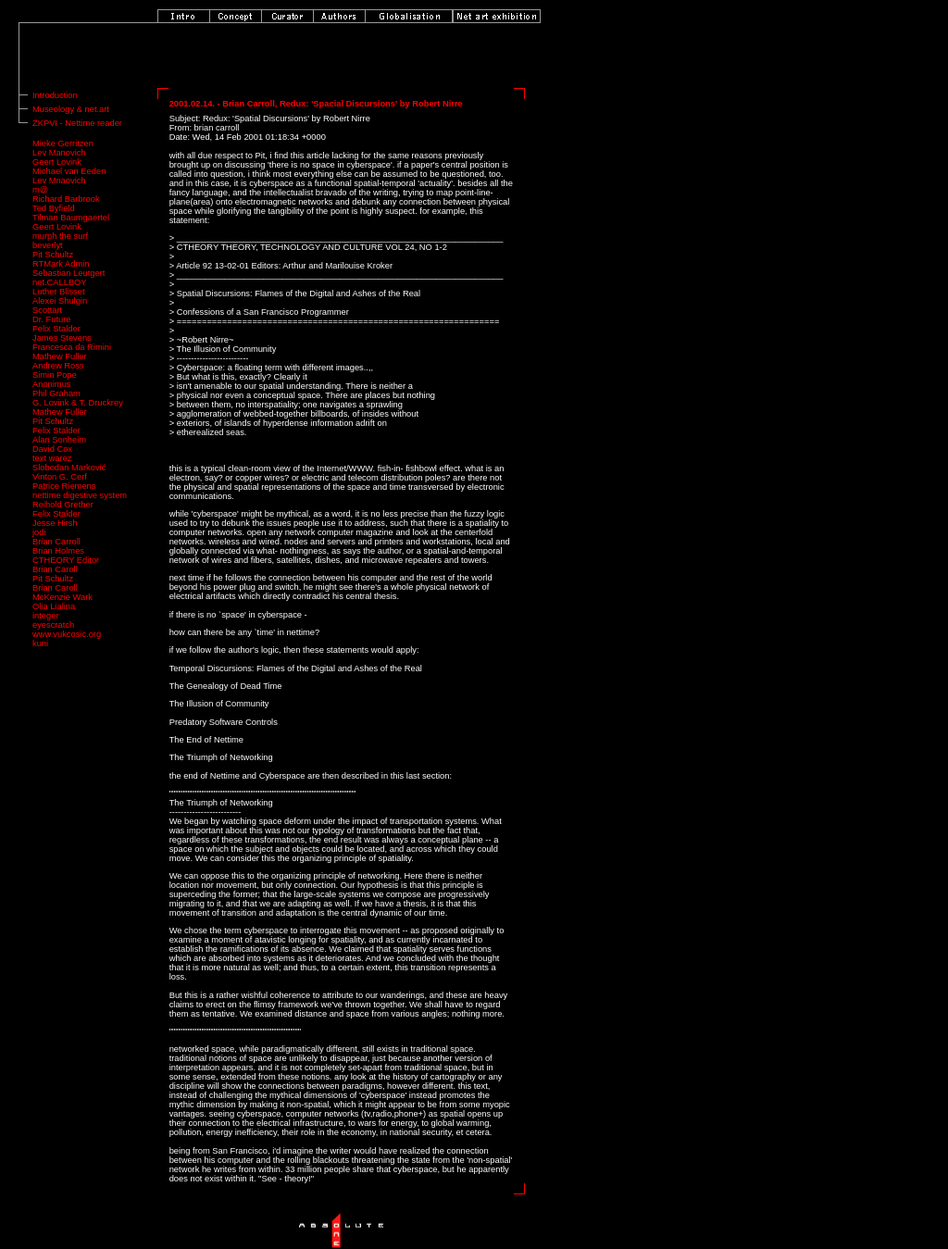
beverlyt (47, 245)
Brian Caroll (55, 569)
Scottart (47, 310)
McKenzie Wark (62, 597)
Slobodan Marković (69, 467)
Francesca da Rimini (71, 347)
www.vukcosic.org (66, 634)
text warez (52, 458)
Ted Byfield (53, 208)
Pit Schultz (52, 254)
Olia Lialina (53, 606)
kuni (40, 643)
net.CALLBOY (59, 282)
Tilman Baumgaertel (70, 217)
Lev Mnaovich (59, 180)
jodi (39, 532)
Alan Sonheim (59, 439)
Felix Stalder (56, 328)
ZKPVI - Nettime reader (77, 123)
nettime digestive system (79, 495)
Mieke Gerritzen (63, 143)
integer (45, 615)
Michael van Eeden (69, 171)
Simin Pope (54, 375)
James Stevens (62, 338)
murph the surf (60, 236)
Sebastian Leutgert (68, 273)
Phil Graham (56, 393)
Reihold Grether (63, 504)
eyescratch (53, 625)
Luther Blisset (58, 291)
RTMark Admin (61, 264)
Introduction (55, 95)
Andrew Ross (57, 365)
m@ (40, 189)
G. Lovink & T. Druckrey (77, 402)
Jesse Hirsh (55, 523)
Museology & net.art (70, 109)
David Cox (52, 449)
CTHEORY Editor (65, 560)
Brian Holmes (58, 551)
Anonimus (51, 384)
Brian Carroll (56, 541)
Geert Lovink (56, 162)
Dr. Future (51, 319)
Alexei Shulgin (59, 301)
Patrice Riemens (63, 486)
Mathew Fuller (59, 356)
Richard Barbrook (66, 199)
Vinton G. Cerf (59, 476)
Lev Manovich (59, 152)
